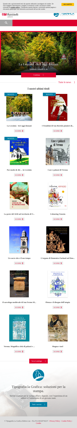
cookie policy (15, 7)
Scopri (18, 131)
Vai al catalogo (36, 361)
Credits (38, 423)
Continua (36, 75)
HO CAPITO (68, 4)
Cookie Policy (66, 421)
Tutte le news (64, 82)
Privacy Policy (55, 421)
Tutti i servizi (36, 404)
